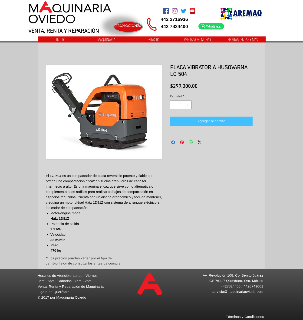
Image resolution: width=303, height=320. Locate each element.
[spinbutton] (181, 105)
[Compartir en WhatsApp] (191, 142)
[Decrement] (174, 105)
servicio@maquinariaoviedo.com (237, 292)
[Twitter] (183, 11)
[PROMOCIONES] (128, 27)
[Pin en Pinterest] (182, 142)
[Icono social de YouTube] (192, 11)
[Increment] (188, 105)
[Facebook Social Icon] (166, 11)
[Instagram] (175, 11)
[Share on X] (199, 142)
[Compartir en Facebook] (173, 142)
